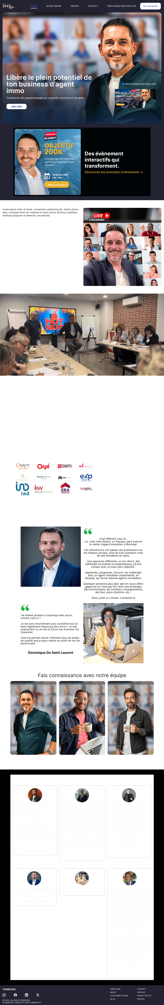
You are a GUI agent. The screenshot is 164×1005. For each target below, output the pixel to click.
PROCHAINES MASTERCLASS (121, 6)
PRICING (75, 6)
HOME (34, 6)
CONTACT (93, 6)
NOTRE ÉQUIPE (53, 6)
